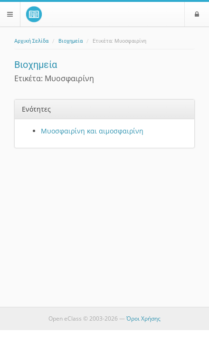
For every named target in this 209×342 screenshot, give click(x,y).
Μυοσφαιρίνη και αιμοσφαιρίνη (92, 130)
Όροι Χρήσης (143, 318)
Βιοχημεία (70, 41)
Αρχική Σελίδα (31, 41)
